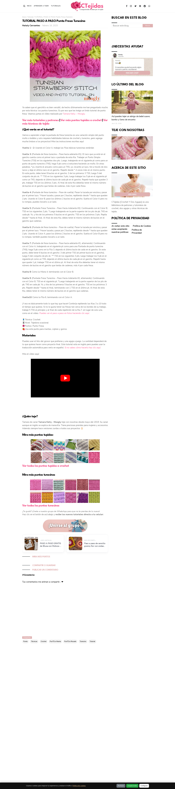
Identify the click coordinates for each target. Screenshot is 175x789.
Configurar (144, 786)
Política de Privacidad (137, 231)
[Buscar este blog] (127, 25)
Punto (25, 641)
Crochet (43, 641)
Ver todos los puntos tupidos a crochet (45, 465)
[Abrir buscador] (24, 6)
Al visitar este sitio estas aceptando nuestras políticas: (120, 229)
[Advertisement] (65, 406)
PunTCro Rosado (70, 641)
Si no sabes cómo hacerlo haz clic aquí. (83, 347)
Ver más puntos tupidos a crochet (81, 120)
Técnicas (34, 641)
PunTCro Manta (55, 641)
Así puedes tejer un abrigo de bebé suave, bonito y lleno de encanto (131, 118)
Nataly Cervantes (31, 25)
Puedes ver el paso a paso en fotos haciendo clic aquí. (64, 313)
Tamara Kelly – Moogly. (74, 113)
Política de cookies (79, 786)
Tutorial (30, 17)
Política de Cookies (142, 226)
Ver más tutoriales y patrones (40, 120)
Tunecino (83, 641)
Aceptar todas (132, 786)
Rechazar (121, 786)
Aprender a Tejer (41, 6)
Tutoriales (56, 6)
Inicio (29, 6)
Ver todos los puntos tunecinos (40, 505)
